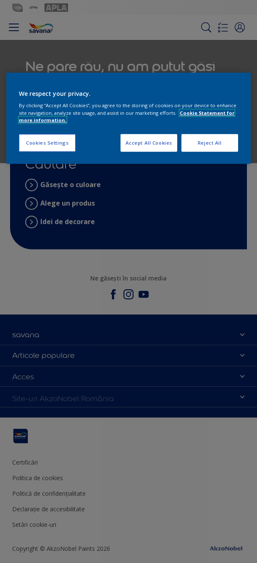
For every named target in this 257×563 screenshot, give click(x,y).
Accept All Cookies (149, 142)
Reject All (210, 142)
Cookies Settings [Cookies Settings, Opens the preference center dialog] (47, 142)
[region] (128, 118)
